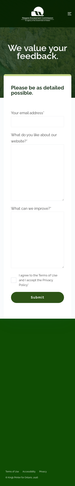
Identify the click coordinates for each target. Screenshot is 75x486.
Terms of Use (12, 471)
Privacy (43, 471)
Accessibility (29, 471)
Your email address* (37, 119)
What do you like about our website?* (37, 167)
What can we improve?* (37, 237)
